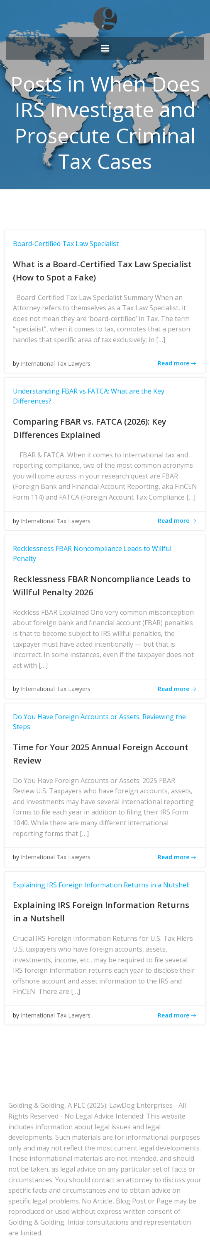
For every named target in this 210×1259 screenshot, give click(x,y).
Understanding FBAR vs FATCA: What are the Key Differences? (88, 396)
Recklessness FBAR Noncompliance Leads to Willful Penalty (92, 553)
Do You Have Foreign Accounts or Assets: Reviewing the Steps (99, 721)
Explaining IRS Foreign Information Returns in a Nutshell (101, 884)
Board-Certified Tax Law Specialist (66, 243)
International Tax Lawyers (55, 363)
